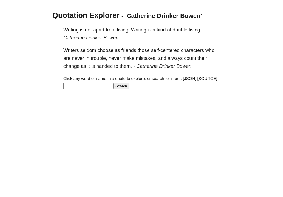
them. (126, 66)
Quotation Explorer (86, 15)
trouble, (99, 58)
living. (123, 30)
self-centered (165, 50)
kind (161, 30)
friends (128, 50)
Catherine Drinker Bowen (90, 37)
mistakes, (146, 58)
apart (98, 30)
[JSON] (189, 78)
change (71, 66)
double (180, 30)
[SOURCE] (207, 78)
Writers (71, 50)
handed (104, 66)
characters (192, 50)
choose (106, 50)
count (190, 58)
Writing (71, 30)
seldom (88, 50)
